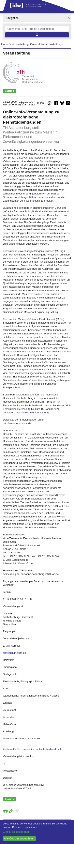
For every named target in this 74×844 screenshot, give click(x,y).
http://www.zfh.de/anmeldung (32, 412)
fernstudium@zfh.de (14, 652)
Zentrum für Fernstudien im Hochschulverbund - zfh (32, 749)
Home (4, 44)
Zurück (9, 90)
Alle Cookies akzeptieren (19, 838)
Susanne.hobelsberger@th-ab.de (22, 197)
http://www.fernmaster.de (17, 423)
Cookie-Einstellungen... (17, 831)
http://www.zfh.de (23, 563)
